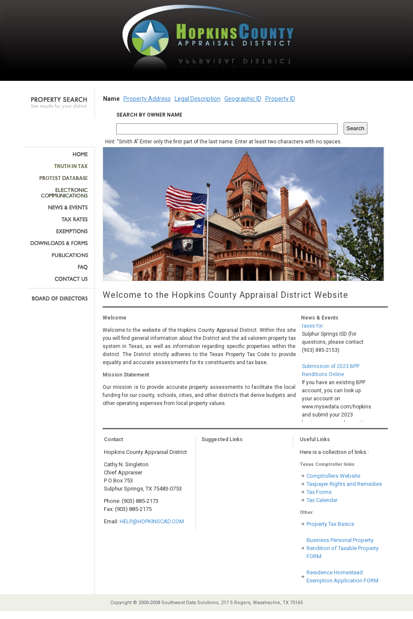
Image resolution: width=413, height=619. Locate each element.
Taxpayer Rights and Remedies (344, 484)
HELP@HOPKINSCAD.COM (152, 521)
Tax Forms (319, 492)
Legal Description (198, 98)
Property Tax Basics (330, 524)
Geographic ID (242, 98)
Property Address (147, 98)
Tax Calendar (322, 500)
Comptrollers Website (333, 476)
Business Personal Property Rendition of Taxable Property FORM (343, 548)
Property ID (280, 98)
